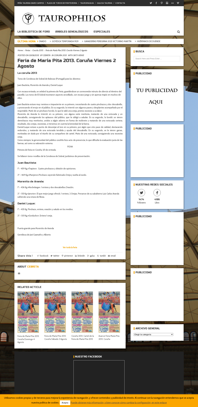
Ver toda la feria (70, 247)
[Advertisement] (157, 152)
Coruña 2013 (37, 50)
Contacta (120, 3)
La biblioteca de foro (33, 31)
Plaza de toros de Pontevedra (62, 3)
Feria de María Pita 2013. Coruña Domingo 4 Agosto (28, 339)
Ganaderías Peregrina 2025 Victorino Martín (111, 41)
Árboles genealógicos (71, 31)
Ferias (27, 50)
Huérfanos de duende (152, 41)
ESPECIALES (102, 31)
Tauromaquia (87, 3)
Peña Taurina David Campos (30, 3)
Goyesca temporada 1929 (69, 41)
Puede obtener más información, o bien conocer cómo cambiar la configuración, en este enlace (119, 402)
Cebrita (46, 55)
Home (20, 50)
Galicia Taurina (104, 3)
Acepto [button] (65, 402)
